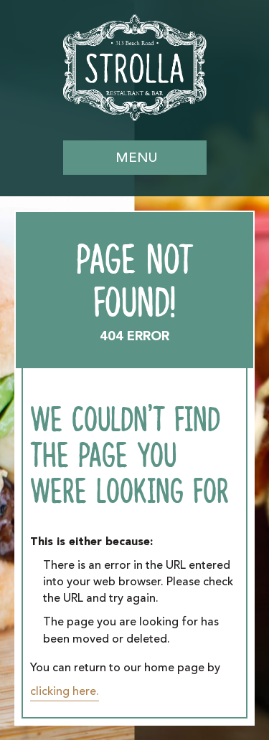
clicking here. (64, 692)
